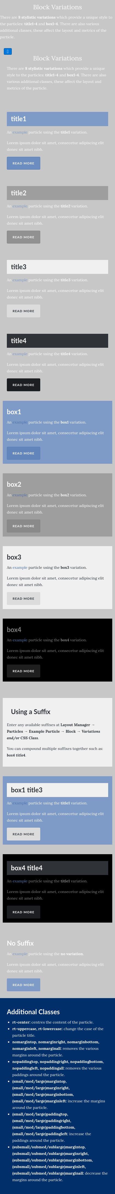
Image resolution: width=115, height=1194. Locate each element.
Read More (23, 163)
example (20, 132)
